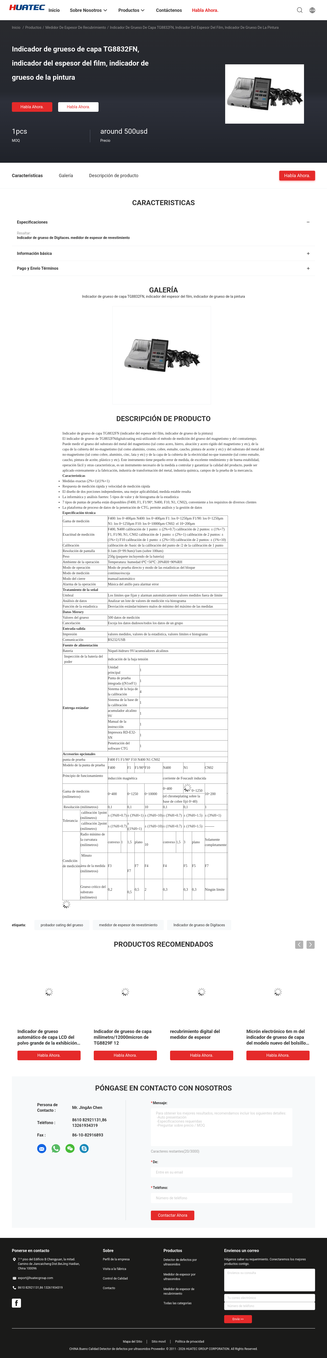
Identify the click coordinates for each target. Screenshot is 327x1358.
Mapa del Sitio (132, 1341)
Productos (33, 27)
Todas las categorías (178, 1303)
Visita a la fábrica (114, 1269)
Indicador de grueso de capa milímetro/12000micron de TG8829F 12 (123, 1037)
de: (155, 1162)
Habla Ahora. (32, 106)
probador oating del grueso (62, 925)
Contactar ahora (172, 1215)
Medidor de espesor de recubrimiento (75, 27)
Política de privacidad (189, 1341)
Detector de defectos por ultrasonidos (180, 1262)
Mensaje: (160, 1103)
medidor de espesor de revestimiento (128, 925)
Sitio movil (159, 1341)
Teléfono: (160, 1188)
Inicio (16, 27)
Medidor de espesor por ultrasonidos (180, 1277)
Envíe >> (238, 1319)
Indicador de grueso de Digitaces (199, 925)
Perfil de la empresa (116, 1259)
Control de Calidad (115, 1278)
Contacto (109, 1288)
